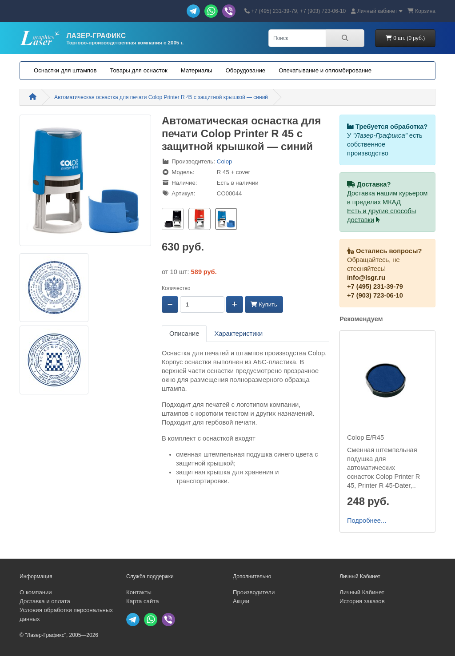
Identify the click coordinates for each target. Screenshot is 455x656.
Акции (241, 601)
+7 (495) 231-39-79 (375, 286)
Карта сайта (142, 601)
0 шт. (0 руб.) (405, 38)
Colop (224, 161)
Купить (264, 304)
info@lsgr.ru (366, 277)
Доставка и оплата (45, 601)
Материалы (196, 70)
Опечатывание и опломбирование (325, 70)
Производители (254, 592)
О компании (36, 592)
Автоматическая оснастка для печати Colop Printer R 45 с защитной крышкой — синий (161, 97)
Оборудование (245, 70)
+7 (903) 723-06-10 (375, 295)
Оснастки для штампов (65, 70)
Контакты (139, 592)
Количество (176, 288)
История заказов (362, 601)
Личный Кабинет (361, 592)
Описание (184, 333)
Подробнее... (366, 520)
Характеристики (238, 333)
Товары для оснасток (138, 70)
